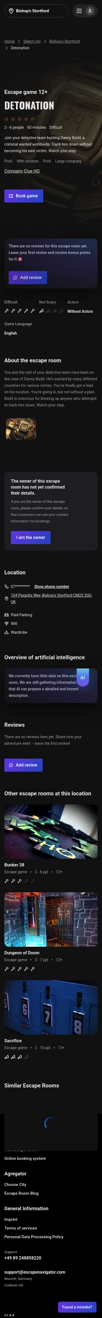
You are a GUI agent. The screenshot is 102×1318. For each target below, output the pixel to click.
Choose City (15, 1184)
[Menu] (85, 10)
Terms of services (20, 1228)
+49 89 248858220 (22, 1258)
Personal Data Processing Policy (33, 1236)
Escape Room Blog (21, 1193)
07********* (20, 586)
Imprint (10, 1219)
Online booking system (25, 1158)
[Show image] (21, 429)
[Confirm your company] (31, 537)
